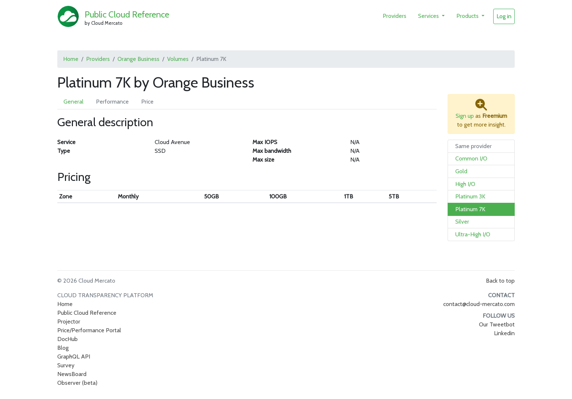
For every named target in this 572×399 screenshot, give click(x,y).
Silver (462, 221)
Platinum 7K (470, 209)
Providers (394, 15)
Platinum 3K (470, 196)
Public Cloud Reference (127, 14)
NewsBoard (71, 374)
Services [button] (429, 15)
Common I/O (471, 158)
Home (70, 58)
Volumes (178, 58)
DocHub (67, 339)
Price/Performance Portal (89, 330)
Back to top (500, 280)
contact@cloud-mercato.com (479, 304)
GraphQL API (73, 356)
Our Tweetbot (497, 324)
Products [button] (468, 15)
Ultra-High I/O (472, 234)
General (73, 101)
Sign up (465, 115)
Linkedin (504, 333)
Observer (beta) (77, 382)
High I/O (465, 184)
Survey (65, 365)
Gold (461, 171)
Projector (68, 321)
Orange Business (138, 58)
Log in (503, 16)
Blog (63, 347)
